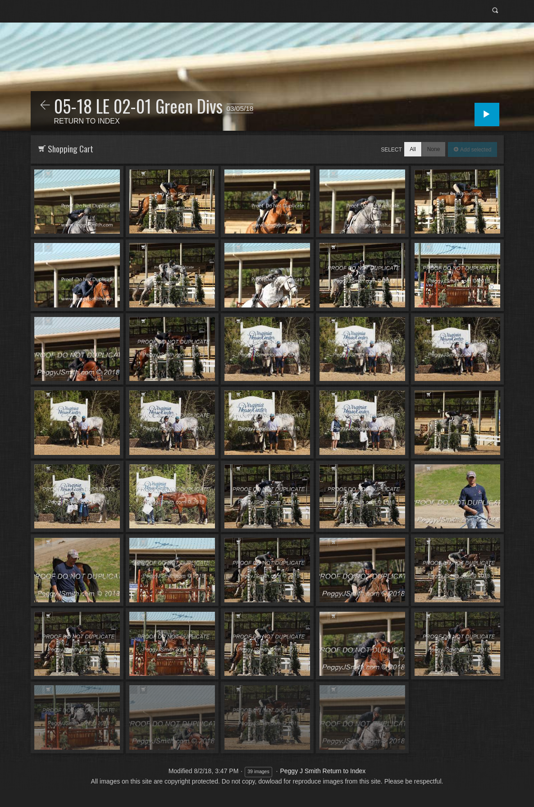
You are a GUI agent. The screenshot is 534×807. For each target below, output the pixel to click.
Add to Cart (48, 174)
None (433, 149)
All (412, 149)
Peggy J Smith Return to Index (322, 771)
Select (391, 150)
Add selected (475, 150)
